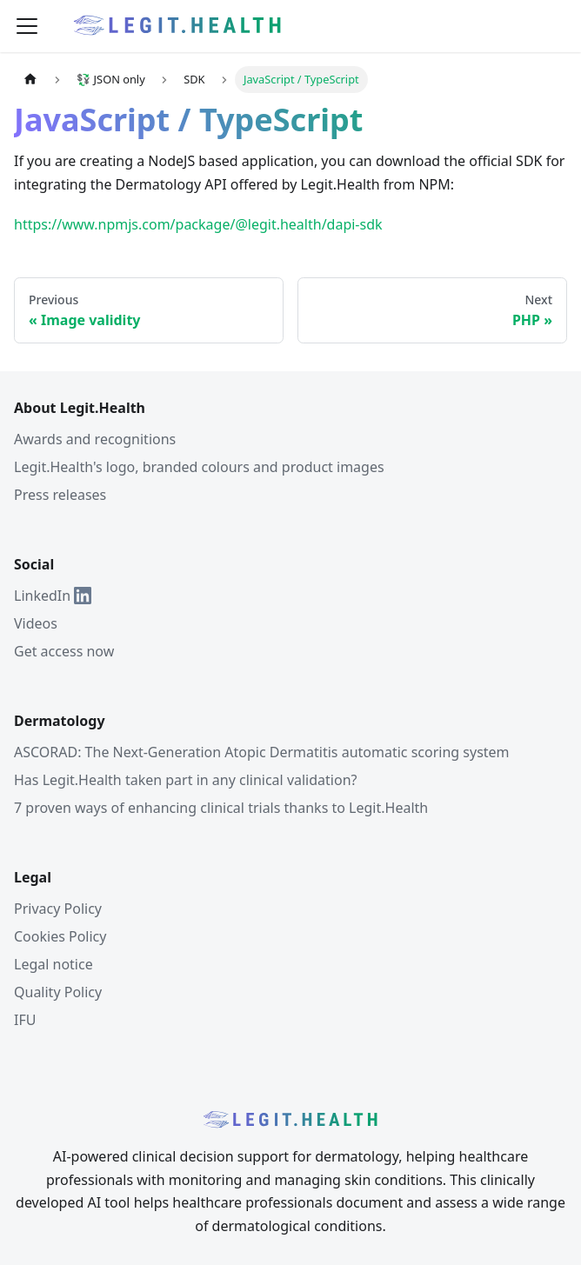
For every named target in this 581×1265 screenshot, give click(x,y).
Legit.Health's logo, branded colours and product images (199, 467)
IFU (25, 1020)
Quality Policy (58, 992)
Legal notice (53, 964)
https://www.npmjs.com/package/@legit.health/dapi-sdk (198, 224)
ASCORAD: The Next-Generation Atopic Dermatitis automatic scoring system (262, 752)
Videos (35, 623)
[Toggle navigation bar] (27, 26)
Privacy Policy (58, 908)
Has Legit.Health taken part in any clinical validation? (185, 780)
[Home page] (30, 79)
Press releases (60, 494)
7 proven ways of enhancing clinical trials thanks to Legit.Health (221, 807)
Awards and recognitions (95, 439)
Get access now (64, 651)
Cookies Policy (60, 936)
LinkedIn (52, 595)
